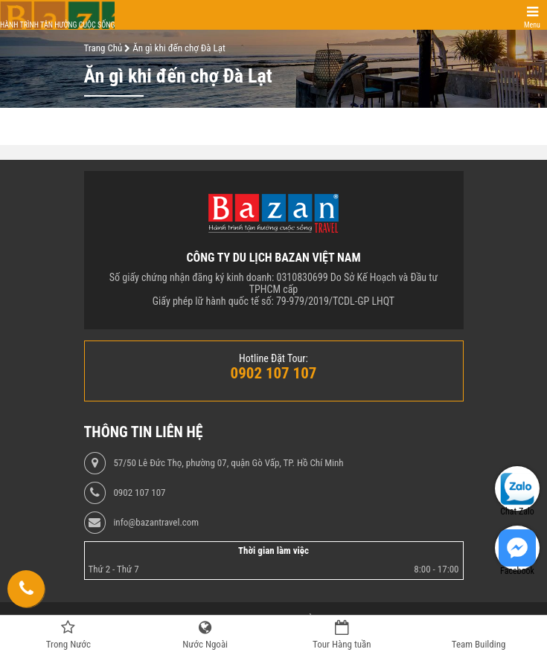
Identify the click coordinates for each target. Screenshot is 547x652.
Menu (532, 25)
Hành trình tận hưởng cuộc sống (57, 25)
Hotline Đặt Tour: (273, 358)
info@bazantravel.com (156, 522)
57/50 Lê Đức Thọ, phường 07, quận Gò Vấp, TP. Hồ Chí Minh (228, 463)
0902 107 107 (139, 493)
